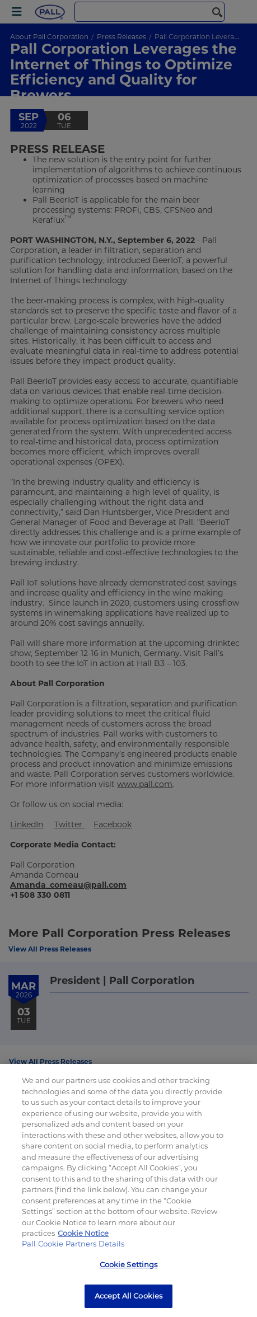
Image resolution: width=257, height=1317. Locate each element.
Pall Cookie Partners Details (73, 1243)
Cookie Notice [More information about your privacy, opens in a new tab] (83, 1233)
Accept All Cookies (128, 1295)
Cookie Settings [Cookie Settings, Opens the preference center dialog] (129, 1264)
